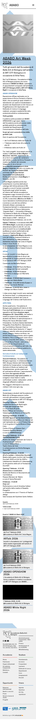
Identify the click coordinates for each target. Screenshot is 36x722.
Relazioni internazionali (7, 688)
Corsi (20, 673)
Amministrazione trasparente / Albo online (24, 639)
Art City (21, 692)
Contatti (5, 672)
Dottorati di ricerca (25, 668)
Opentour (22, 690)
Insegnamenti (23, 675)
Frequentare (23, 664)
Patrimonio (6, 662)
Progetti (5, 700)
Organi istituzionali (9, 664)
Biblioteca (6, 670)
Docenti (21, 677)
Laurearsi (22, 666)
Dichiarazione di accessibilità (24, 646)
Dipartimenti (23, 671)
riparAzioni (22, 694)
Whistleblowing (23, 649)
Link (10, 134)
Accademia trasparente (6, 667)
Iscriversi (21, 662)
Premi (4, 694)
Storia (5, 659)
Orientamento (23, 659)
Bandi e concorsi (8, 691)
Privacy (21, 643)
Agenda (21, 687)
